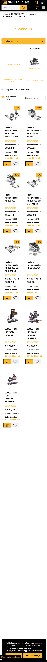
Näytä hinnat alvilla (11, 97)
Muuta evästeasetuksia (10, 657)
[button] (23, 48)
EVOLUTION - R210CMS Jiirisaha (11, 332)
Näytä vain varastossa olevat (17, 89)
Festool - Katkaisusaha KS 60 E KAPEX (34, 265)
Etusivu (5, 14)
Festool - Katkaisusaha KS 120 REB (12, 197)
